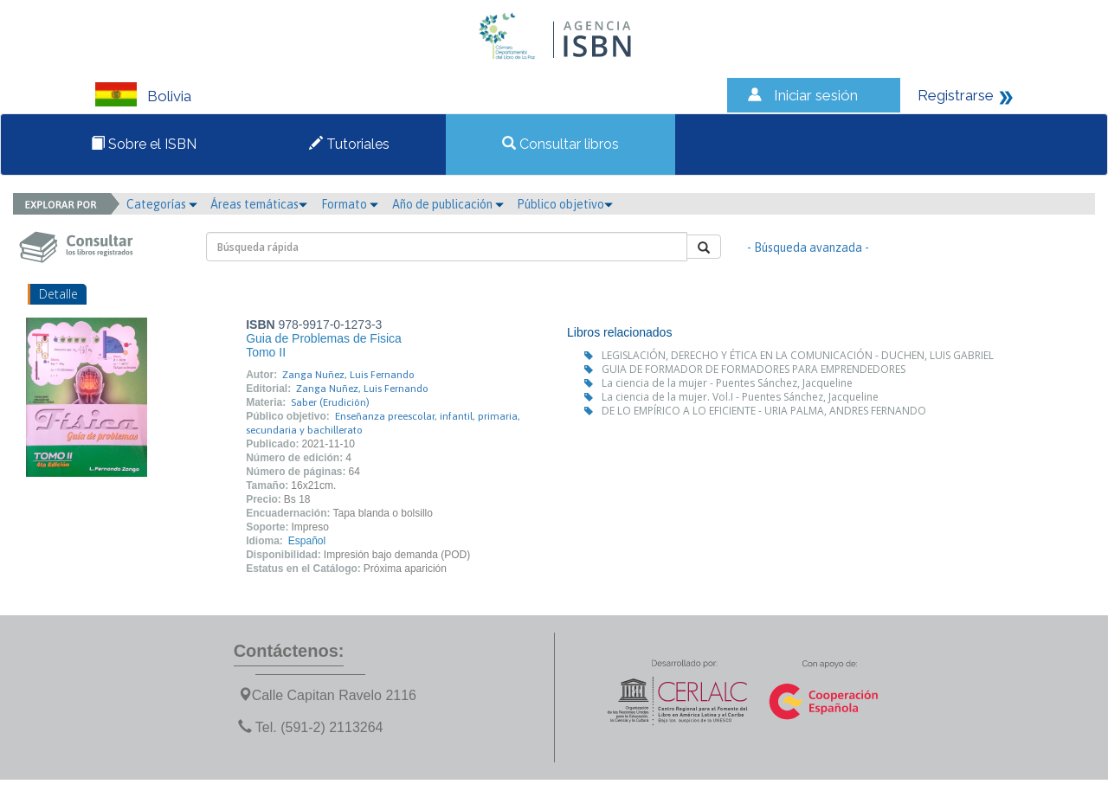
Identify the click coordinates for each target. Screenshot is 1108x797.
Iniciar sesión (816, 95)
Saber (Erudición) (330, 402)
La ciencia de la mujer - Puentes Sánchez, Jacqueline (727, 383)
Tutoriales (349, 144)
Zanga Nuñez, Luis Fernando (348, 375)
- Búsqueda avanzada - (808, 247)
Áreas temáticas (258, 204)
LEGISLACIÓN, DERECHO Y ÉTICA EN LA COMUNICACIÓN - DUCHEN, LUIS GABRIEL (798, 355)
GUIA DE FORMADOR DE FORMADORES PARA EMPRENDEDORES (753, 369)
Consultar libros (560, 144)
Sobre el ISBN (143, 144)
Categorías (161, 204)
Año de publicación (448, 204)
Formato (349, 204)
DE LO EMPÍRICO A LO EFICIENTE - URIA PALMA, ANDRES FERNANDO (764, 410)
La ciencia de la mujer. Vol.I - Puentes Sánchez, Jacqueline (740, 396)
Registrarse (956, 95)
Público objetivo (565, 204)
